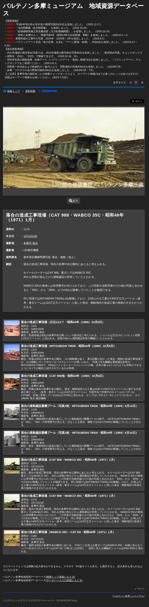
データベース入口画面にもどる (64, 580)
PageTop (140, 589)
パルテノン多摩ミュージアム (128, 596)
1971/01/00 (30, 236)
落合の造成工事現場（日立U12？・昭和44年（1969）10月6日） (63, 322)
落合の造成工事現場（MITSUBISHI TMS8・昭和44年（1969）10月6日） (68, 346)
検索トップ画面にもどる (60, 576)
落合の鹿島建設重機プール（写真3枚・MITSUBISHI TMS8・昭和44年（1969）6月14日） (79, 406)
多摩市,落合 (30, 243)
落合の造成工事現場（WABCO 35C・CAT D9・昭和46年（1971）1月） (68, 532)
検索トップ (11, 91)
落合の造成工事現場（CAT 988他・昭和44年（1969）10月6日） (63, 375)
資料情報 (30, 91)
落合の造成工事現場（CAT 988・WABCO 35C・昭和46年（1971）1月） (69, 459)
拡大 (73, 200)
